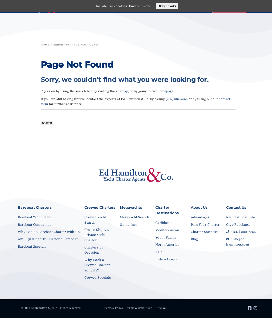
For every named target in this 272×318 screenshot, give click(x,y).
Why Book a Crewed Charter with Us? (97, 265)
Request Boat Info (240, 217)
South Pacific (166, 237)
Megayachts (131, 208)
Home (45, 44)
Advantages (200, 217)
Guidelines (128, 225)
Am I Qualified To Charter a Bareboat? (48, 239)
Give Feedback (238, 225)
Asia (159, 252)
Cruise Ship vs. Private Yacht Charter (96, 235)
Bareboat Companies (34, 225)
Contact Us (236, 208)
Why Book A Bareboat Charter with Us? (49, 232)
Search (47, 123)
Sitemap (160, 308)
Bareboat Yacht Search (36, 217)
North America (167, 245)
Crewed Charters (99, 208)
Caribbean (163, 223)
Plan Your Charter (205, 225)
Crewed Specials (97, 278)
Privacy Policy (113, 308)
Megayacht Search (134, 217)
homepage (166, 91)
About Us (199, 208)
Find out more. (140, 6)
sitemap (122, 91)
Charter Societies (205, 232)
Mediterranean (167, 230)
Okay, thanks (167, 6)
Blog (194, 239)
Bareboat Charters (35, 208)
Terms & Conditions (139, 308)
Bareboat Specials (32, 246)
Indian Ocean (166, 259)
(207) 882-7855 (177, 99)
